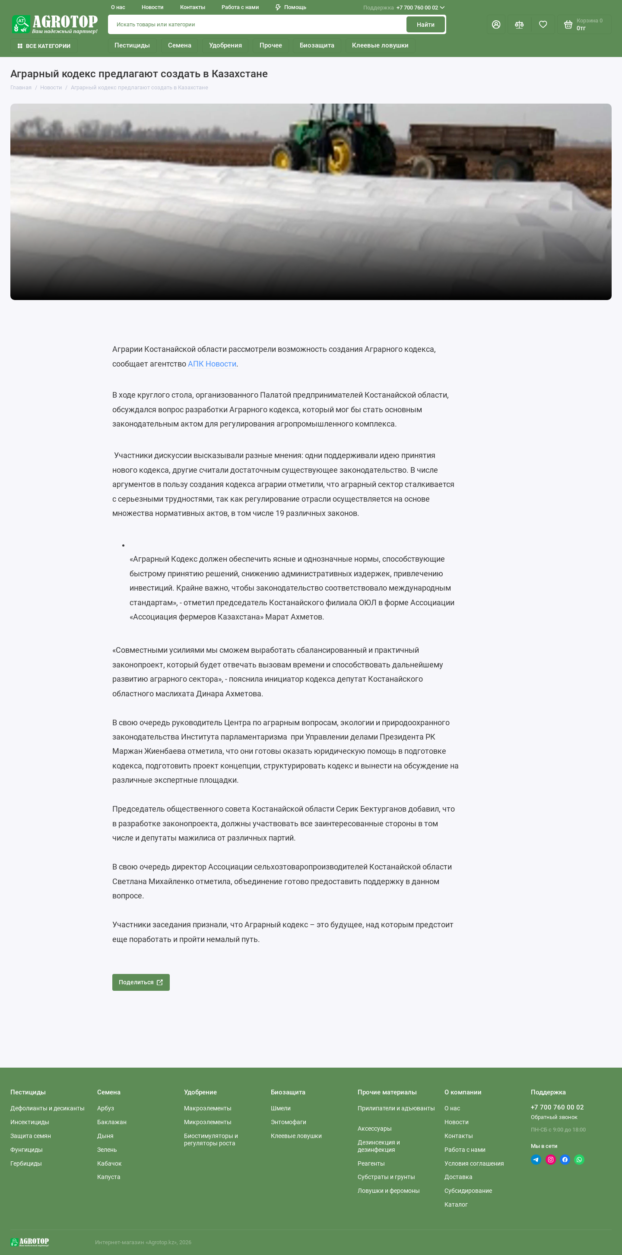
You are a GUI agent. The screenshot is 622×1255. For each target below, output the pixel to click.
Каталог (456, 1204)
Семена (179, 45)
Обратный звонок (554, 1117)
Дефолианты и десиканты (47, 1108)
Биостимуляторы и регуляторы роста (211, 1139)
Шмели (281, 1108)
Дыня (105, 1135)
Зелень (107, 1149)
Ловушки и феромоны (389, 1190)
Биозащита (317, 45)
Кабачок (109, 1163)
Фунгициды (26, 1149)
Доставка (458, 1176)
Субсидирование (468, 1190)
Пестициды (132, 45)
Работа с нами (240, 7)
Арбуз (105, 1108)
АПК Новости (212, 364)
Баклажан (112, 1122)
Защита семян (30, 1135)
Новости (152, 7)
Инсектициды (29, 1122)
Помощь (291, 7)
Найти (426, 24)
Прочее (271, 45)
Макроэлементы (208, 1108)
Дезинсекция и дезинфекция (379, 1146)
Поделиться (141, 982)
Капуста (109, 1176)
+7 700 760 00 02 (404, 7)
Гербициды (26, 1163)
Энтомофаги (288, 1122)
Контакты (192, 7)
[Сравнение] (519, 24)
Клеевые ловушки (380, 45)
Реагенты (371, 1163)
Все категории (44, 46)
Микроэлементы (208, 1122)
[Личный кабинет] (496, 24)
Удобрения (225, 45)
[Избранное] (543, 24)
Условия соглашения (474, 1163)
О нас (118, 7)
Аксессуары (375, 1128)
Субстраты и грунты (386, 1176)
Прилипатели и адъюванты (396, 1108)
